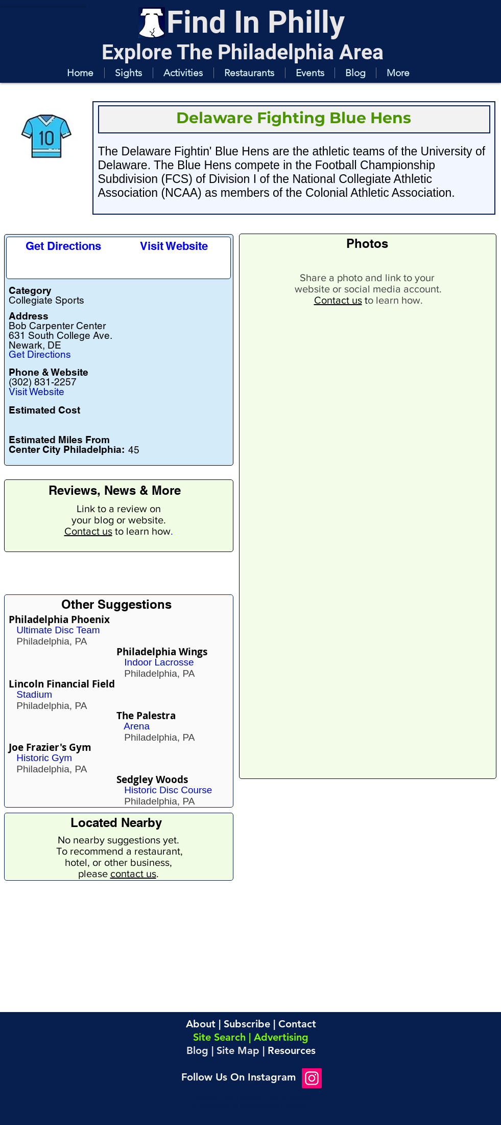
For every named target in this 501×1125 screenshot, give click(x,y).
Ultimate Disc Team (58, 630)
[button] (128, 72)
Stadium (34, 694)
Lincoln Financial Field (62, 684)
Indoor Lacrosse (159, 662)
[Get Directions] (63, 246)
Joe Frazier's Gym (50, 747)
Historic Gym (44, 757)
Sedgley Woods (152, 779)
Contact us (88, 531)
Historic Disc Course (168, 790)
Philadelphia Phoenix (59, 619)
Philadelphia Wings (161, 651)
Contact (297, 1024)
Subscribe (247, 1024)
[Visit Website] (174, 246)
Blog (197, 1050)
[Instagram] (312, 1078)
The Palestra (146, 715)
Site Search (219, 1037)
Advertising (281, 1037)
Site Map (238, 1050)
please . (118, 873)
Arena (137, 726)
